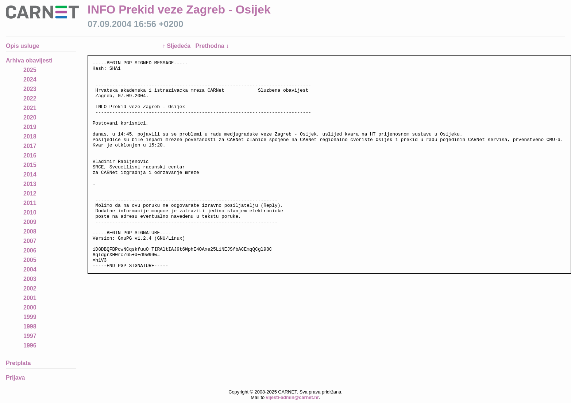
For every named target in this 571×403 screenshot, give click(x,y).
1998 (29, 326)
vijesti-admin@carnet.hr (292, 397)
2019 (29, 127)
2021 (29, 108)
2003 (29, 279)
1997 (29, 336)
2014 (29, 174)
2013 (29, 184)
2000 (29, 307)
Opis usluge (22, 46)
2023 (29, 89)
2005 (29, 260)
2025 (29, 70)
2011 (29, 203)
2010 (29, 212)
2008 (29, 231)
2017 (29, 146)
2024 (29, 79)
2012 (29, 193)
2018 (29, 136)
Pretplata (18, 363)
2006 (29, 250)
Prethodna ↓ (212, 46)
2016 (29, 155)
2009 (29, 222)
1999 (29, 317)
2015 (29, 165)
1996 (29, 345)
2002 (29, 288)
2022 (29, 98)
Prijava (15, 378)
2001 (29, 298)
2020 (29, 117)
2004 (29, 269)
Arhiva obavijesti (29, 60)
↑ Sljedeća (177, 46)
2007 (29, 241)
